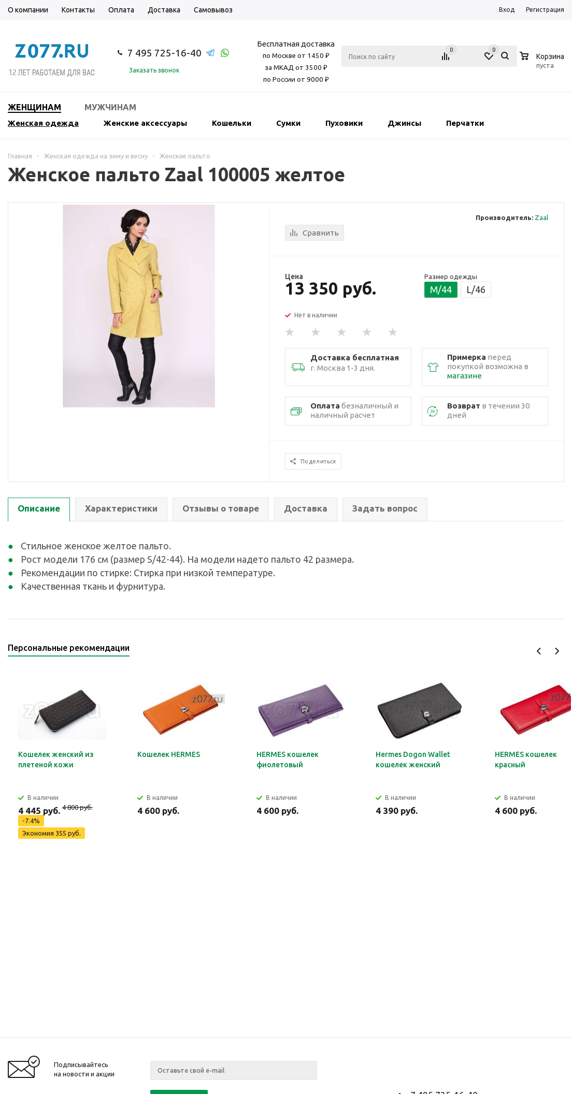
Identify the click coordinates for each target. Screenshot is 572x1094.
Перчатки (465, 123)
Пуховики (344, 123)
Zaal (541, 217)
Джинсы (404, 123)
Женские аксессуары (145, 123)
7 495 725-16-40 (164, 53)
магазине (464, 375)
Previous (539, 651)
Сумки (288, 123)
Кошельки (231, 123)
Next (556, 651)
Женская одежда (43, 123)
